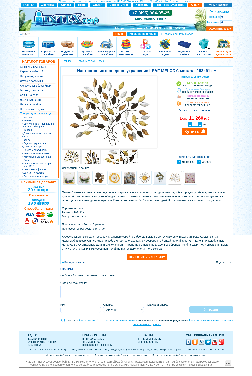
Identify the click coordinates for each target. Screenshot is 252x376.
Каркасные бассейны (48, 41)
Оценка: (108, 304)
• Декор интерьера (32, 146)
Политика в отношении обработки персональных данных (121, 355)
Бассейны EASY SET (29, 41)
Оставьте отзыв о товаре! (194, 110)
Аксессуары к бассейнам (106, 41)
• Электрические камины (35, 153)
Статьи (97, 4)
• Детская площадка (33, 172)
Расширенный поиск (142, 33)
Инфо (82, 4)
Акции (195, 4)
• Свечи (26, 160)
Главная (28, 4)
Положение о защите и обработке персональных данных (179, 355)
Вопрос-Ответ (119, 4)
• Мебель (27, 117)
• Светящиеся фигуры (34, 169)
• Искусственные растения (36, 156)
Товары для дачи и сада (223, 41)
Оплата (66, 4)
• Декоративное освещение (37, 133)
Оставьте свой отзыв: (73, 283)
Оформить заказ (220, 28)
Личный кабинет (217, 4)
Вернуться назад (74, 262)
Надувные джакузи (68, 41)
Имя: (63, 304)
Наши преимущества (169, 4)
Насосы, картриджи (204, 41)
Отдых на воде (146, 41)
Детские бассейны (87, 41)
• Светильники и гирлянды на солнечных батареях (38, 125)
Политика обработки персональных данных (188, 364)
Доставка (47, 4)
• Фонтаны (27, 120)
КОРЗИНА (221, 12)
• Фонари (27, 130)
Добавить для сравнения (194, 156)
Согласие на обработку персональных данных (108, 320)
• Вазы (25, 136)
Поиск (119, 33)
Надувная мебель (184, 41)
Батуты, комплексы (126, 41)
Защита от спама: (157, 304)
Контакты (142, 4)
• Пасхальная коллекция (35, 176)
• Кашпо (26, 140)
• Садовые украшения (34, 143)
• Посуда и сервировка (34, 150)
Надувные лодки (165, 41)
